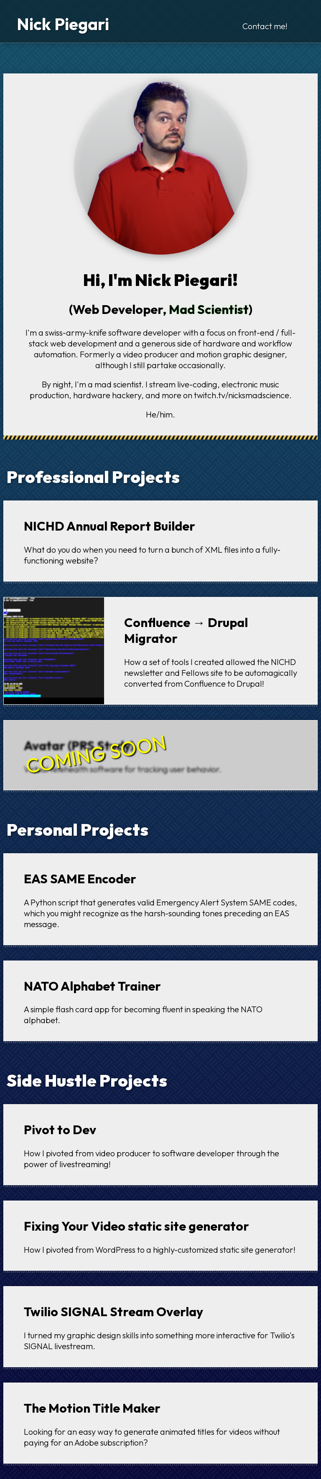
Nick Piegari (63, 23)
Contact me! (265, 26)
